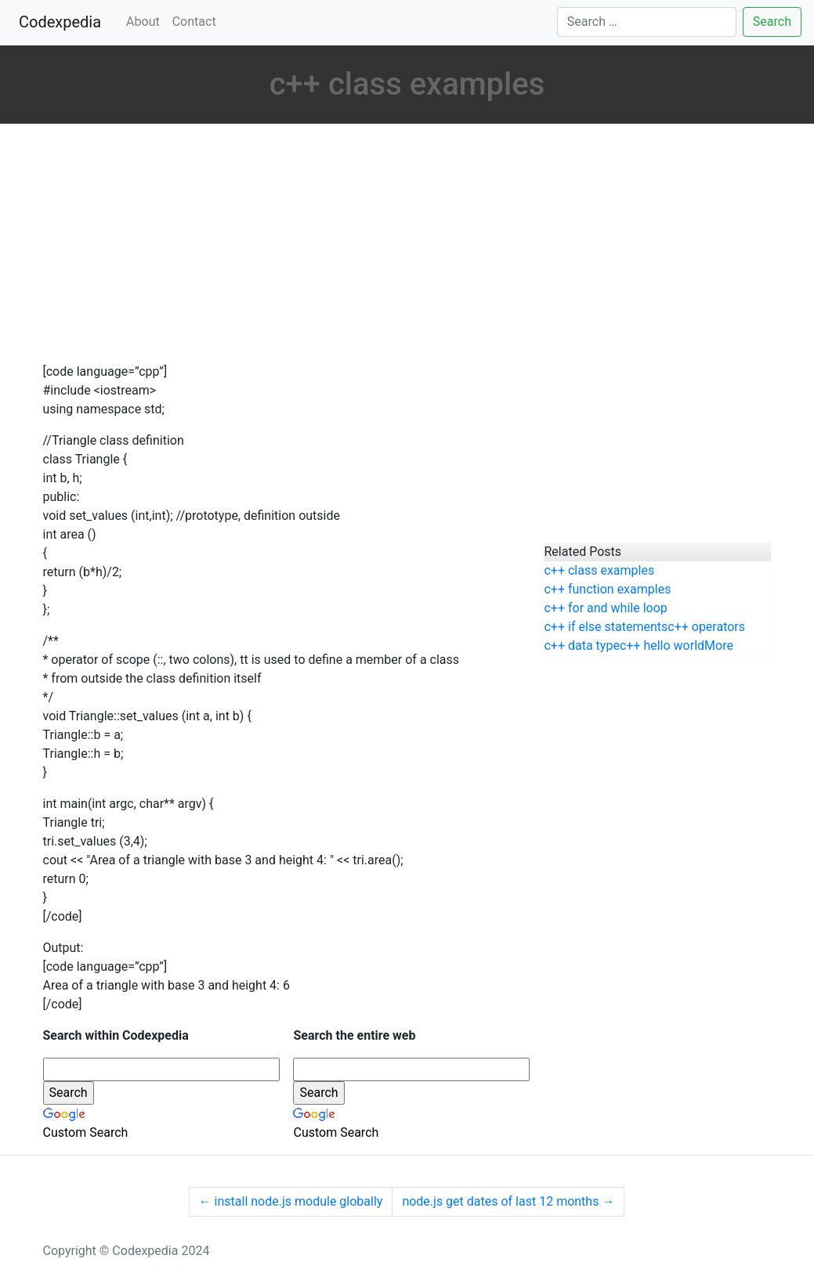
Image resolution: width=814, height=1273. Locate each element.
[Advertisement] (282, 245)
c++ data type (581, 645)
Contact (194, 21)
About (143, 21)
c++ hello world (662, 645)
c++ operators (706, 626)
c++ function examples (607, 589)
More (718, 645)
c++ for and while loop (605, 607)
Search (772, 21)
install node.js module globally (291, 1201)
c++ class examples (599, 570)
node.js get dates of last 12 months (508, 1201)
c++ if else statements (605, 626)
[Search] (646, 22)
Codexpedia (63, 20)
